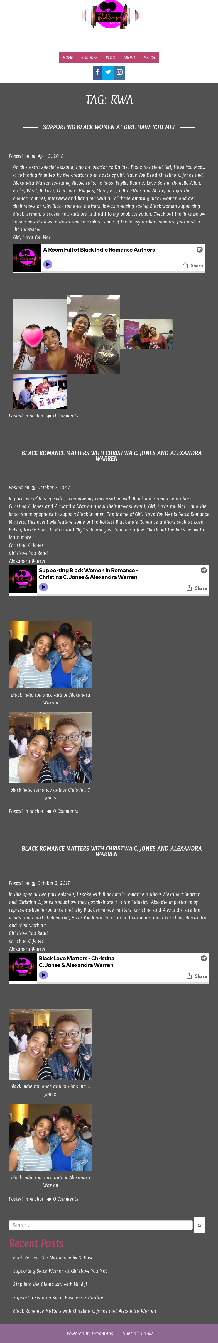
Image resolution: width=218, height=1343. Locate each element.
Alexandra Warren (32, 183)
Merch (149, 57)
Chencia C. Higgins (75, 190)
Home (68, 57)
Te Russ (105, 183)
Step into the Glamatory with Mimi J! (50, 1284)
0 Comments (65, 416)
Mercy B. (105, 190)
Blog (110, 57)
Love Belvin (158, 183)
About (129, 57)
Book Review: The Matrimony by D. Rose (53, 1257)
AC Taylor (161, 190)
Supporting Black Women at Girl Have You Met (109, 127)
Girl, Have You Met (31, 237)
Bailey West (25, 190)
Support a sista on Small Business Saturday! (59, 1297)
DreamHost (103, 1333)
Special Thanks (138, 1333)
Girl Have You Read (28, 553)
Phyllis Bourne (130, 183)
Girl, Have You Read (137, 175)
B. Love (47, 190)
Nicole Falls (83, 183)
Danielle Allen (186, 183)
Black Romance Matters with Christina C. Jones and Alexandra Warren (111, 455)
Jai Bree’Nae (128, 190)
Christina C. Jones (176, 175)
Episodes (89, 57)
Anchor (36, 416)
